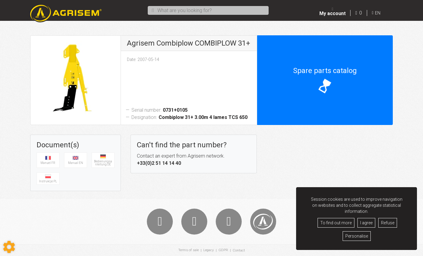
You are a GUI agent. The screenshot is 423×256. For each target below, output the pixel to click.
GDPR (223, 250)
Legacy (208, 250)
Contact (239, 250)
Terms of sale (188, 250)
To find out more (336, 222)
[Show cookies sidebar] (9, 247)
